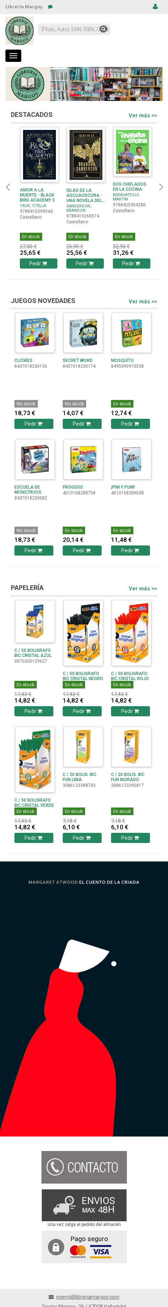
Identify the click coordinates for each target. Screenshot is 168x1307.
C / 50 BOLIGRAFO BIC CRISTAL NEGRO (83, 676)
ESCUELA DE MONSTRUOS (27, 490)
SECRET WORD (78, 360)
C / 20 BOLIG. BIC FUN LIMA (79, 777)
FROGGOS (73, 487)
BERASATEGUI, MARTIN (126, 197)
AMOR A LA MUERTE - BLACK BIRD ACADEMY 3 (37, 195)
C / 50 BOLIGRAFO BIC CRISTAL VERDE (34, 803)
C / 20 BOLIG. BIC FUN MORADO (128, 777)
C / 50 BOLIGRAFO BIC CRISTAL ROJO (130, 676)
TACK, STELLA (33, 205)
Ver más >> (143, 115)
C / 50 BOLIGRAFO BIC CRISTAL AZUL (33, 653)
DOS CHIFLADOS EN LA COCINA (129, 187)
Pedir (38, 263)
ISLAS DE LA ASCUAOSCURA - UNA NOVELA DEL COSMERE (84, 198)
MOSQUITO (122, 360)
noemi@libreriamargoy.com (87, 1297)
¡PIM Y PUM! (123, 487)
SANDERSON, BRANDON (78, 208)
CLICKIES (23, 360)
